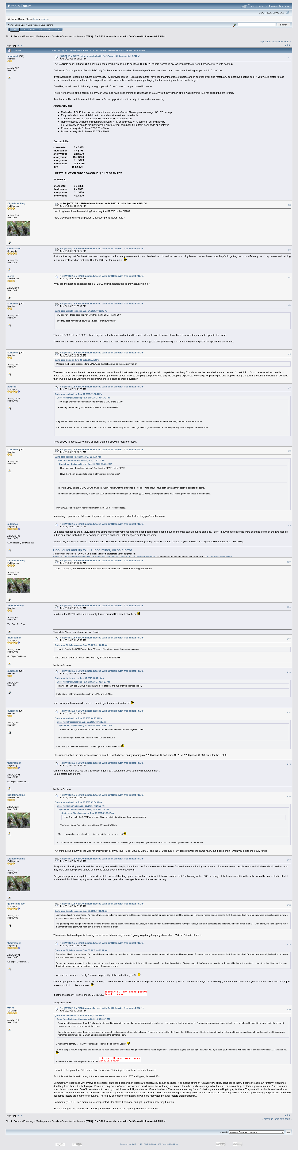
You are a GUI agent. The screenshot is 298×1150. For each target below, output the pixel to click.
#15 (289, 764)
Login (39, 29)
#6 (289, 354)
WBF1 (10, 1008)
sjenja (10, 276)
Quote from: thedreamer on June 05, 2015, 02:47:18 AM (79, 678)
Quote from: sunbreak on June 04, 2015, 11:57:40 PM (78, 394)
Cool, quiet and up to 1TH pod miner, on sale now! (92, 550)
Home (14, 29)
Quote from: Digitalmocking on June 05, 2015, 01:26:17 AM (81, 645)
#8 (289, 451)
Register (48, 29)
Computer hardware (72, 36)
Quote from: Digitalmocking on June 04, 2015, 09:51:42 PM (81, 311)
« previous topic (269, 41)
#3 (289, 250)
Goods (55, 36)
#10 (289, 562)
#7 (289, 388)
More (58, 29)
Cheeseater (14, 248)
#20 (289, 1009)
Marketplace (42, 36)
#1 (289, 57)
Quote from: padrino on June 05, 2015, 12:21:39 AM (78, 457)
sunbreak (12, 56)
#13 (289, 672)
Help (23, 29)
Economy (28, 36)
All (22, 45)
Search (31, 29)
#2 (289, 205)
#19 (289, 944)
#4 (289, 277)
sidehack (12, 524)
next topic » (284, 41)
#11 (289, 607)
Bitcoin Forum (13, 36)
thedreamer (14, 637)
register (44, 19)
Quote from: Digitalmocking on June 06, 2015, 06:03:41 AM (81, 911)
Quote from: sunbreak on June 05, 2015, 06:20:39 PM (78, 718)
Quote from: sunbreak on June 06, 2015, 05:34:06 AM (78, 802)
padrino (12, 386)
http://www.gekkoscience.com (218, 556)
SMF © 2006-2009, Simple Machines (161, 1144)
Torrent (49, 25)
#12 (289, 639)
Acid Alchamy (15, 605)
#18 (289, 905)
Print (287, 45)
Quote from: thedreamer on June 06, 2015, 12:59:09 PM (79, 1016)
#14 (289, 712)
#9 (289, 525)
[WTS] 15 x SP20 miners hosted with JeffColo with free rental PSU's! (126, 36)
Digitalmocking (16, 203)
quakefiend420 (16, 903)
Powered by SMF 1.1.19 (131, 1144)
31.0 (43, 25)
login (35, 19)
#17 (289, 860)
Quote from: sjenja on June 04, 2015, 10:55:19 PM (77, 360)
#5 (289, 305)
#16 (289, 796)
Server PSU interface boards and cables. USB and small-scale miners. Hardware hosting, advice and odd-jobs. (104, 556)
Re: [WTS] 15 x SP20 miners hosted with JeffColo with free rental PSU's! (105, 203)
